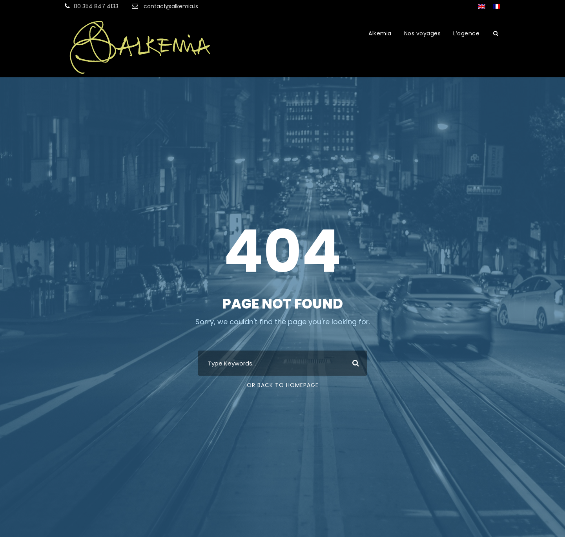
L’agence (466, 33)
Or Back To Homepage (283, 385)
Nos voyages (422, 33)
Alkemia (380, 33)
